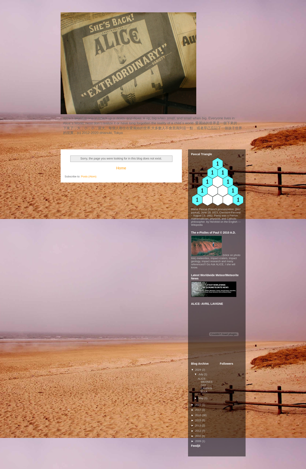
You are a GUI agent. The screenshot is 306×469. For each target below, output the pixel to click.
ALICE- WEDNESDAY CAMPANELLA (205, 385)
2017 (198, 409)
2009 (198, 441)
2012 (198, 430)
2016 (198, 415)
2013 (198, 425)
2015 (198, 420)
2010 (198, 436)
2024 (198, 369)
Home (121, 168)
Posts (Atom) (88, 176)
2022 (198, 404)
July (201, 374)
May (201, 398)
